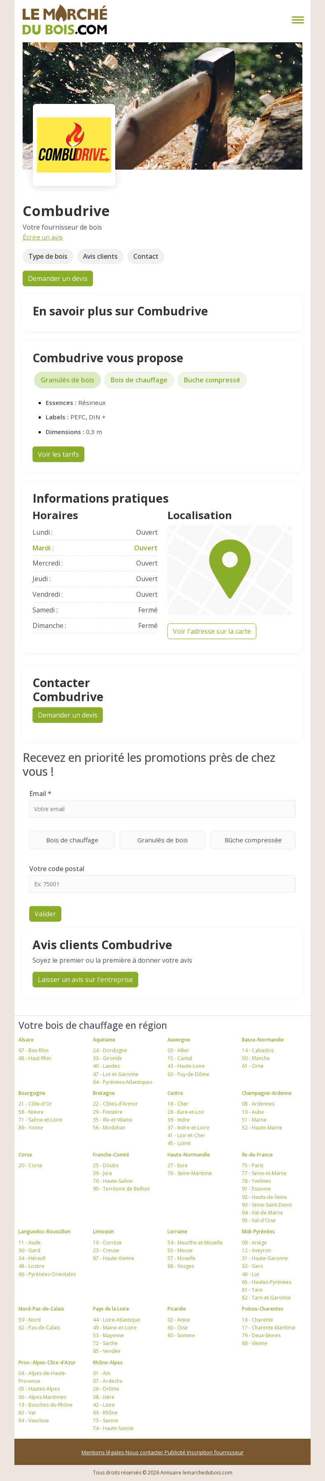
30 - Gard (29, 1250)
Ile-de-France (257, 1154)
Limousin (103, 1231)
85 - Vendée (107, 1351)
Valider (45, 913)
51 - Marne (254, 1119)
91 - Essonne (256, 1188)
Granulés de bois (67, 379)
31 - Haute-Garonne (265, 1258)
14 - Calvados (258, 1050)
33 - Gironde (107, 1058)
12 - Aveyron (256, 1250)
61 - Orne (253, 1065)
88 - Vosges (180, 1266)
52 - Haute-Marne (262, 1127)
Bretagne (104, 1093)
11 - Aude (30, 1242)
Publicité (176, 1452)
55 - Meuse (180, 1250)
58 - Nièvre (31, 1111)
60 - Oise (177, 1327)
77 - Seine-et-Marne (264, 1173)
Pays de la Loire (111, 1308)
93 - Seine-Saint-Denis (267, 1204)
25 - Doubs (105, 1165)
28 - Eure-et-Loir (185, 1111)
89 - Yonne (31, 1127)
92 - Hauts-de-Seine (264, 1197)
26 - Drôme (106, 1388)
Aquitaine (104, 1039)
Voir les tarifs (58, 454)
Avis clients (100, 256)
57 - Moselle (181, 1258)
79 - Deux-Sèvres (261, 1335)
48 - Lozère (31, 1266)
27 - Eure (177, 1165)
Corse (25, 1154)
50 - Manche (256, 1058)
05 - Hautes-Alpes (39, 1388)
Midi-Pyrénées (258, 1231)
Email (40, 793)
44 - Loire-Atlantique (116, 1319)
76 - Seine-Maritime (189, 1173)
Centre (175, 1093)
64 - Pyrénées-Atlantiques (122, 1082)
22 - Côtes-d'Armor (115, 1103)
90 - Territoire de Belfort (121, 1188)
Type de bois (47, 256)
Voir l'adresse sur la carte (212, 631)
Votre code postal (56, 868)
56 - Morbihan (109, 1127)
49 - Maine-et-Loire (115, 1327)
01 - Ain (101, 1373)
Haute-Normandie (188, 1154)
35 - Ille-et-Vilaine (112, 1119)
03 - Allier (178, 1050)
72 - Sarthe (105, 1343)
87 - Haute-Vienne (113, 1258)
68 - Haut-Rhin (35, 1058)
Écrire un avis (43, 237)
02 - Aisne (178, 1319)
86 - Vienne (254, 1343)
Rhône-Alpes (108, 1362)
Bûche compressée (260, 839)
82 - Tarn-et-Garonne (266, 1297)
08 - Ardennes (258, 1103)
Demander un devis (58, 278)
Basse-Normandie (263, 1039)
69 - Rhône (105, 1412)
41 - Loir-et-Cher (186, 1135)
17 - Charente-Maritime (268, 1327)
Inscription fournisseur (215, 1452)
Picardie (176, 1308)
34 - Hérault (32, 1258)
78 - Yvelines (256, 1180)
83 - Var (27, 1412)
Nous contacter (145, 1452)
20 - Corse (30, 1165)
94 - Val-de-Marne (262, 1212)
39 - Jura (102, 1173)
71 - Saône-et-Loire (41, 1119)
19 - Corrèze (107, 1242)
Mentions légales (103, 1452)
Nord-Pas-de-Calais (41, 1308)
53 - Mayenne (108, 1335)
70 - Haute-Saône (113, 1180)
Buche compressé (212, 379)
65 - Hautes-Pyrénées (266, 1282)
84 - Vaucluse (34, 1420)
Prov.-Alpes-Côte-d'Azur (47, 1362)
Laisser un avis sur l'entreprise (85, 979)
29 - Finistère (108, 1111)
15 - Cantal (179, 1058)
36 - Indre (178, 1119)
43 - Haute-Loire (186, 1065)
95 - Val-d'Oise (259, 1220)
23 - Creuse (106, 1250)
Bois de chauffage (139, 379)
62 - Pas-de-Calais (39, 1327)
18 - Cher (177, 1103)
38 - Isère (103, 1397)
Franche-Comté (111, 1154)
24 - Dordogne (110, 1050)
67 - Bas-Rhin (34, 1050)
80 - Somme (181, 1335)
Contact (145, 256)
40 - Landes (106, 1065)
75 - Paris (252, 1165)
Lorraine (177, 1231)
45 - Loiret (179, 1143)
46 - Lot (250, 1274)
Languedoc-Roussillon (44, 1231)
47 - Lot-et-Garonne (116, 1074)
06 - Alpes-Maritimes (42, 1397)
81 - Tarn (252, 1289)
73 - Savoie (105, 1420)
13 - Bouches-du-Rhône (46, 1404)
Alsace (26, 1039)
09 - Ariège (254, 1242)
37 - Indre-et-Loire (188, 1127)
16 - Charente (257, 1319)
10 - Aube (253, 1111)
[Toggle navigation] (296, 20)
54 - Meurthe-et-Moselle (195, 1242)
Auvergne (178, 1039)
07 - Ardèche (108, 1381)
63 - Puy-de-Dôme (188, 1074)
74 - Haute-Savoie (113, 1428)
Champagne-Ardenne (267, 1093)
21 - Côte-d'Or (35, 1103)
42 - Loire (104, 1404)
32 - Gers (252, 1266)
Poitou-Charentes (262, 1308)
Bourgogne (32, 1093)
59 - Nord (30, 1319)
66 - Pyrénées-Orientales (47, 1274)
